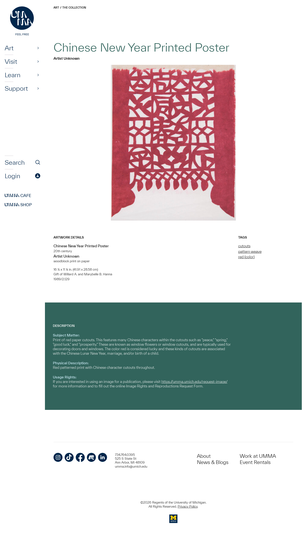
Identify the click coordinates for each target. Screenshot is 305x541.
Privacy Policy (188, 506)
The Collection (74, 7)
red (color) (246, 257)
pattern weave (250, 251)
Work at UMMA (258, 456)
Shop (18, 204)
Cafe (18, 195)
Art (9, 48)
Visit (11, 61)
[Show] (38, 48)
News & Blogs (212, 462)
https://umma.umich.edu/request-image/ (194, 381)
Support (16, 88)
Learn (12, 75)
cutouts (244, 246)
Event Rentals (255, 462)
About (204, 456)
